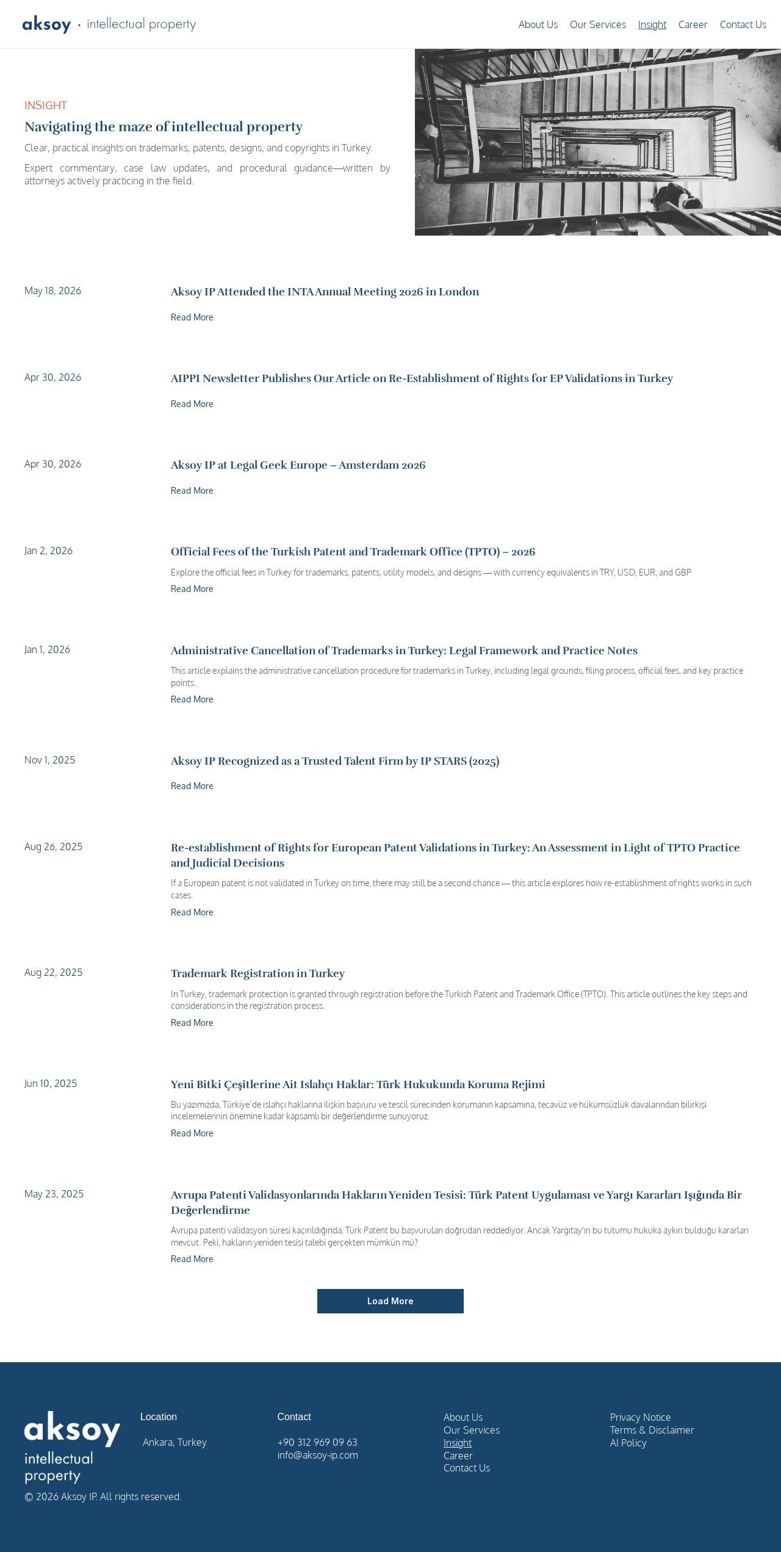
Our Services (598, 24)
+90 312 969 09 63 (318, 1442)
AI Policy (628, 1443)
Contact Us (743, 24)
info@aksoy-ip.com (318, 1455)
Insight (652, 24)
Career (693, 24)
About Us (538, 24)
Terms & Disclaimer (652, 1430)
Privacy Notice (640, 1417)
